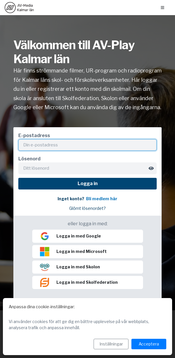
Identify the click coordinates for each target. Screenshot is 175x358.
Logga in (88, 183)
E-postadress (34, 135)
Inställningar (111, 343)
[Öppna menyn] (162, 7)
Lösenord (29, 159)
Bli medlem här (101, 198)
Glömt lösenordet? (87, 208)
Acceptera (149, 343)
